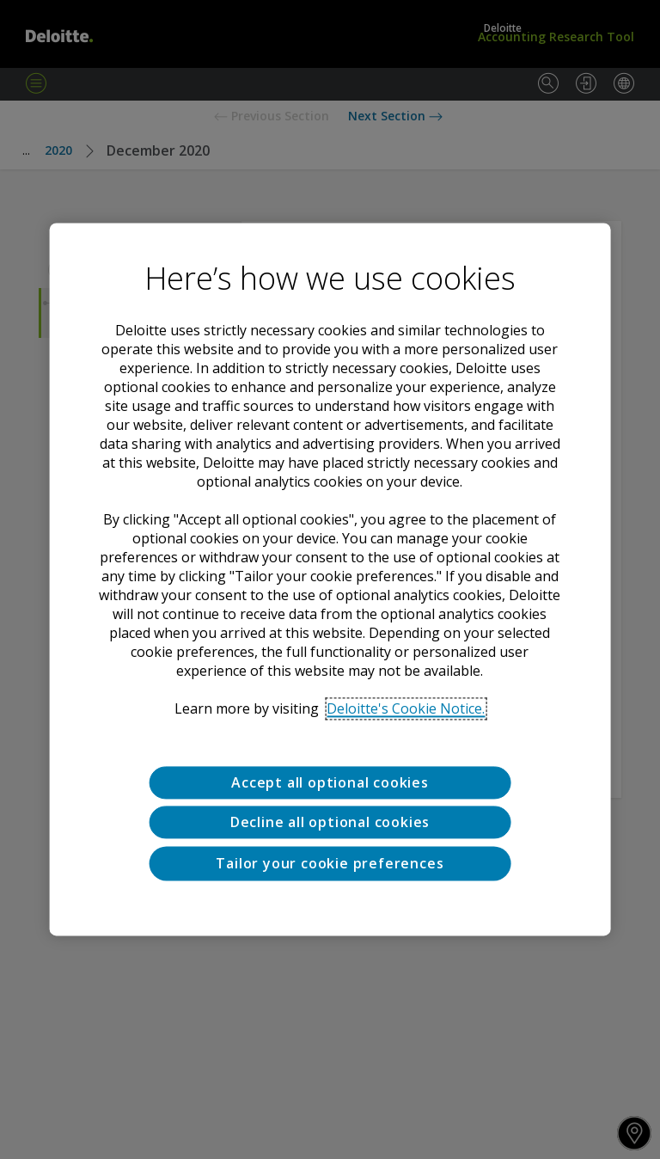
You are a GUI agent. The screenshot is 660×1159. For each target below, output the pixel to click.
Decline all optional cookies (330, 822)
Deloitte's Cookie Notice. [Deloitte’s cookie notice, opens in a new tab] (406, 708)
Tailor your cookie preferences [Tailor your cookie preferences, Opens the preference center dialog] (329, 863)
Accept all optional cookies (330, 782)
